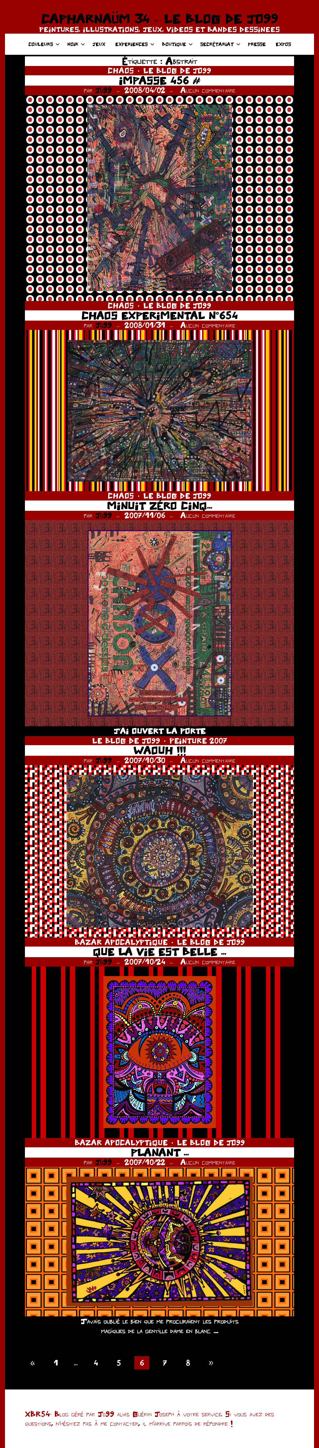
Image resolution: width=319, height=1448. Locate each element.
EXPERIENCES (135, 44)
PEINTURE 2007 (198, 740)
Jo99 (103, 90)
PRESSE (257, 44)
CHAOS (121, 70)
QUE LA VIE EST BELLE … (159, 951)
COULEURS (44, 44)
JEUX (99, 44)
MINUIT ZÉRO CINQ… (159, 505)
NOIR (76, 44)
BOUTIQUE (177, 44)
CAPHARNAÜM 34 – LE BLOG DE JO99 (159, 19)
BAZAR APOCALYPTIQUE (121, 942)
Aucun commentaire (207, 90)
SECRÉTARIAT (220, 44)
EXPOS (283, 44)
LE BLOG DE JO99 (177, 70)
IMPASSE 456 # (159, 80)
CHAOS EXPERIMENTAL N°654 (159, 315)
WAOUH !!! (159, 750)
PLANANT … (160, 1152)
